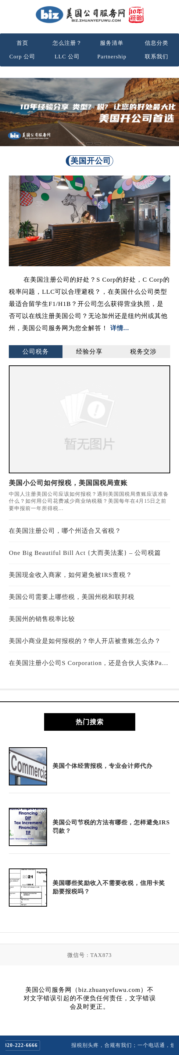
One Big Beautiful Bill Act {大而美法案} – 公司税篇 (85, 552)
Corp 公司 (23, 56)
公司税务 (35, 351)
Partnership (111, 56)
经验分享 (89, 351)
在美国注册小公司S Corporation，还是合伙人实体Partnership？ (89, 663)
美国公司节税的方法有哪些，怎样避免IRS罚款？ (111, 826)
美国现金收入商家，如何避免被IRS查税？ (70, 574)
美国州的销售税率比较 (42, 618)
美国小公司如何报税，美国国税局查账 (68, 483)
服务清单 (111, 43)
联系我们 (156, 56)
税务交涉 (143, 351)
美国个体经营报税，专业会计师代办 (103, 766)
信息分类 (156, 43)
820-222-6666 (25, 1045)
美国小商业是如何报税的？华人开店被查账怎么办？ (85, 640)
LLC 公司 (67, 56)
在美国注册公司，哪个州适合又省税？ (65, 530)
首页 (22, 43)
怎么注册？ (67, 43)
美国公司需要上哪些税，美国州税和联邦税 (72, 596)
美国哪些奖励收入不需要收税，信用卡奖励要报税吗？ (109, 887)
